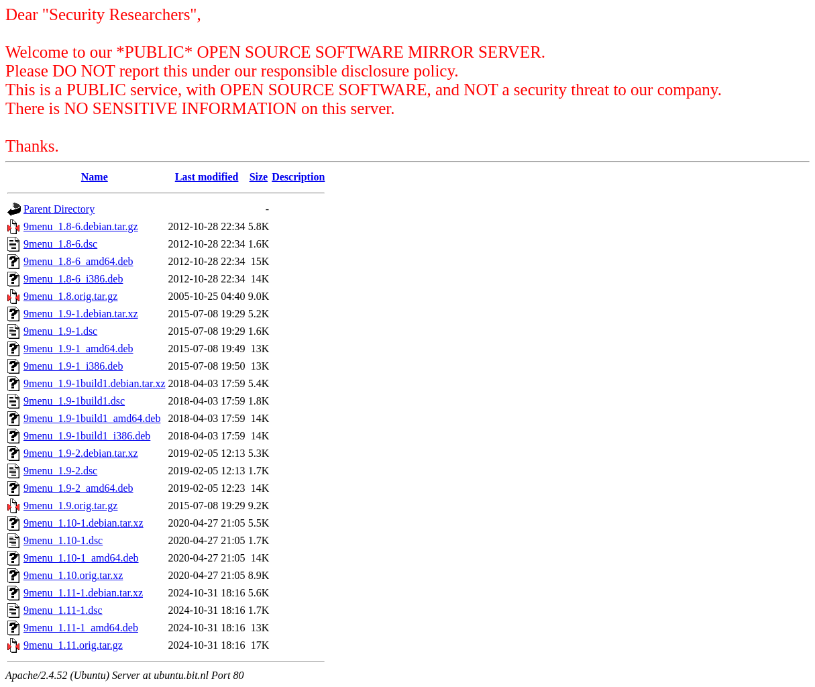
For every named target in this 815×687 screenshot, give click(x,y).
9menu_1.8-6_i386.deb (73, 278)
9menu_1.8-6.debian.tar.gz (80, 226)
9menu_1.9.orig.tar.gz (70, 505)
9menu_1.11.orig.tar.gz (73, 645)
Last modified (207, 176)
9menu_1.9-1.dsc (60, 331)
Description (298, 176)
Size (259, 176)
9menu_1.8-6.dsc (60, 244)
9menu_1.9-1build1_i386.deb (86, 435)
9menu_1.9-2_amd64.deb (78, 488)
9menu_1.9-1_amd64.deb (78, 348)
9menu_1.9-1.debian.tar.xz (80, 313)
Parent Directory (59, 209)
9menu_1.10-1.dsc (63, 540)
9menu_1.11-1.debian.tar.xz (83, 592)
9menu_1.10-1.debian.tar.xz (83, 523)
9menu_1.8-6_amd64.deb (78, 261)
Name (94, 176)
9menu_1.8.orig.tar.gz (70, 296)
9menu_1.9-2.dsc (60, 470)
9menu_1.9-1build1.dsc (74, 401)
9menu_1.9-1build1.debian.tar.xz (94, 383)
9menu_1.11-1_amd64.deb (80, 627)
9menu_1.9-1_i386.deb (73, 366)
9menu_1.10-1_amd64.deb (81, 558)
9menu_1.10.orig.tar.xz (73, 575)
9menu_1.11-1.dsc (63, 610)
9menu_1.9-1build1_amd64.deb (91, 418)
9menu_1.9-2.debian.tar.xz (80, 453)
